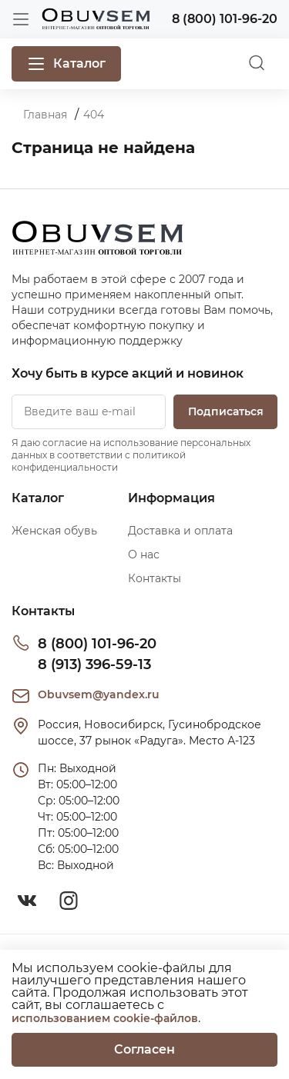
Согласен (144, 1049)
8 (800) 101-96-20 (97, 643)
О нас (144, 554)
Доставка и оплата (180, 531)
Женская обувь (54, 531)
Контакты (154, 578)
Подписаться (226, 411)
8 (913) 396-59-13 (94, 664)
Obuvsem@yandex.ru (99, 694)
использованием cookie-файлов (105, 1018)
